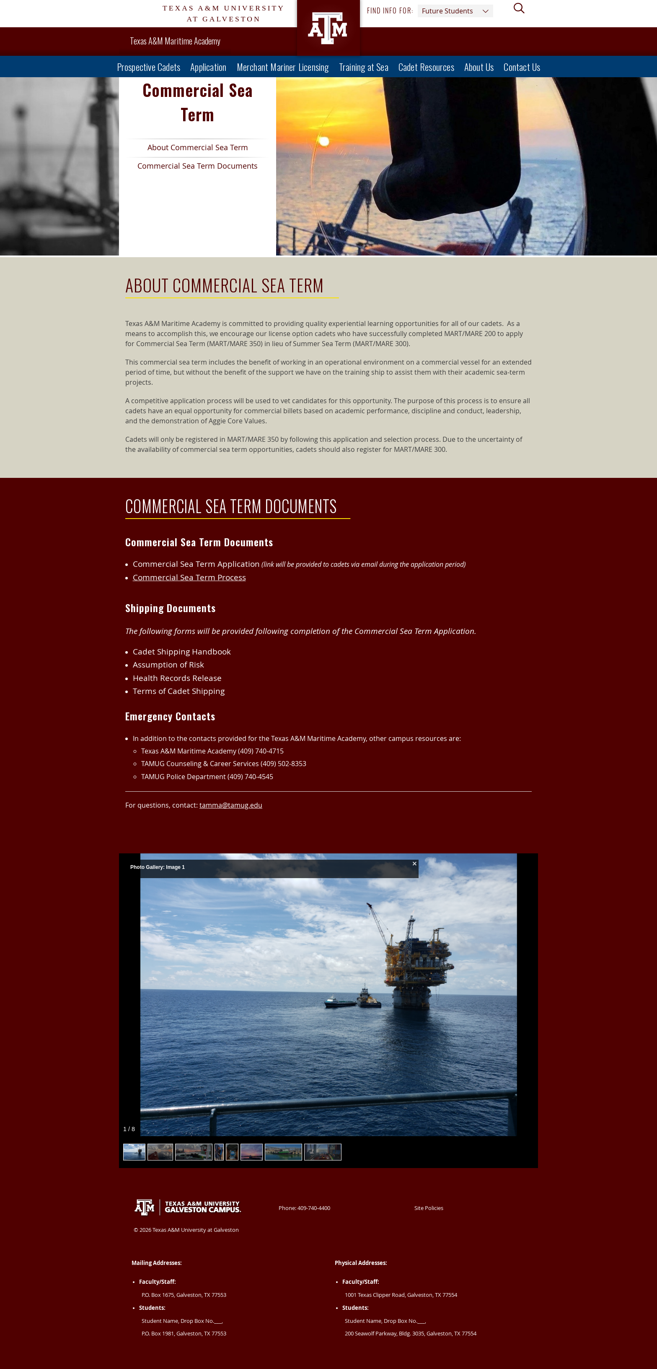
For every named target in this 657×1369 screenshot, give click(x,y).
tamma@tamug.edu (230, 805)
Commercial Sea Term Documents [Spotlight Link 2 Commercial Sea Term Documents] (191, 167)
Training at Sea (363, 66)
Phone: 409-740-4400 (304, 1208)
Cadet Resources (426, 66)
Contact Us (522, 66)
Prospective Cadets (149, 66)
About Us (479, 66)
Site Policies (428, 1208)
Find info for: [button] (430, 11)
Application (208, 66)
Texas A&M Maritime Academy (175, 40)
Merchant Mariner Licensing (283, 66)
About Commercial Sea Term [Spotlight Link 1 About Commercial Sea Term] (186, 149)
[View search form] (522, 14)
